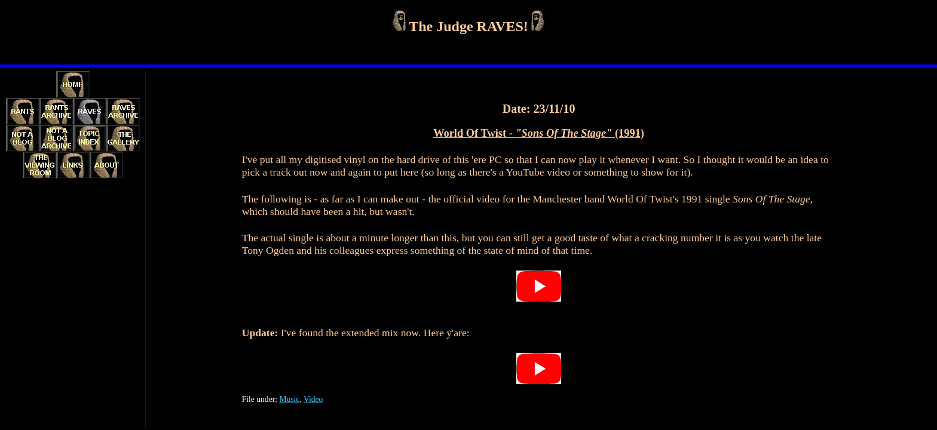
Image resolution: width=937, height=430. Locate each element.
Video (313, 399)
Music (289, 399)
